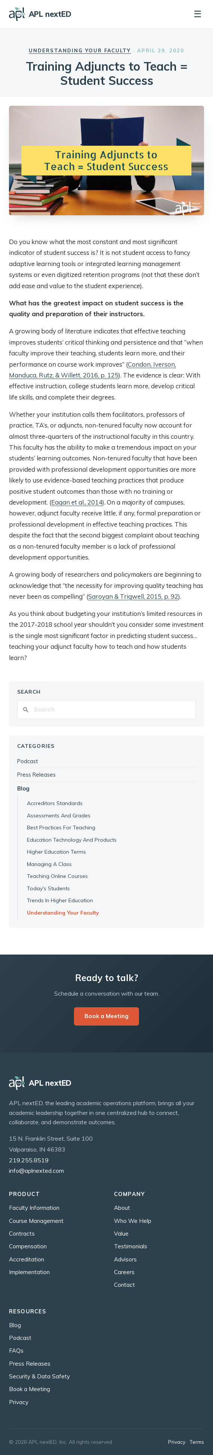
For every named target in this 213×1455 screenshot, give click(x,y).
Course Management (36, 1220)
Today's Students (48, 888)
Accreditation (26, 1259)
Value (121, 1233)
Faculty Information (34, 1207)
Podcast (27, 761)
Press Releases (36, 774)
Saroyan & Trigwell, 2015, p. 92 (133, 596)
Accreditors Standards (55, 803)
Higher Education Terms (56, 851)
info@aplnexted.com (36, 1170)
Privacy (18, 1402)
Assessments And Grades (58, 815)
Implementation (29, 1272)
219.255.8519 (29, 1160)
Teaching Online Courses (57, 876)
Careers (124, 1272)
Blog (23, 788)
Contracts (22, 1233)
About (122, 1207)
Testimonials (130, 1246)
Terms (196, 1442)
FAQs (16, 1350)
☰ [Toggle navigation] (198, 14)
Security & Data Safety (39, 1376)
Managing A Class (49, 864)
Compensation (28, 1246)
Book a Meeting (106, 1016)
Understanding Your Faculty (80, 50)
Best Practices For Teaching (61, 827)
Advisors (125, 1259)
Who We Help (132, 1220)
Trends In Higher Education (60, 900)
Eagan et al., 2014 (76, 502)
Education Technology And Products (72, 839)
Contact (124, 1284)
